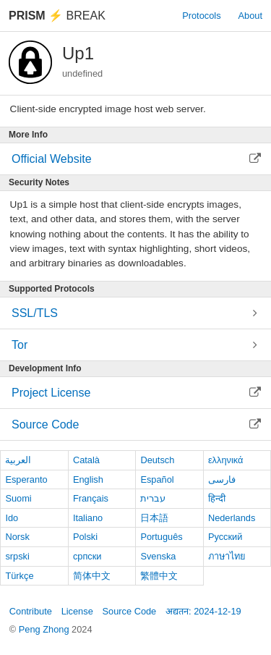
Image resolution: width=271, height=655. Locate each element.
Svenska (158, 556)
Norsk (17, 536)
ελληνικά (226, 460)
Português (161, 536)
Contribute (30, 611)
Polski (85, 536)
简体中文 (92, 575)
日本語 (154, 517)
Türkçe (19, 575)
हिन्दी (216, 498)
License (77, 611)
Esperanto (26, 479)
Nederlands (231, 517)
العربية (18, 460)
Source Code (130, 611)
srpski (17, 556)
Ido (11, 517)
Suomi (18, 498)
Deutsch (157, 460)
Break (57, 15)
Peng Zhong (45, 629)
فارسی (222, 479)
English (88, 479)
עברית (152, 498)
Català (86, 460)
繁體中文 (159, 575)
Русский (225, 536)
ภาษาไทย (227, 556)
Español (156, 479)
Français (90, 498)
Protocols (201, 15)
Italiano (88, 517)
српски (87, 556)
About (250, 15)
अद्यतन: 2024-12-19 (203, 611)
